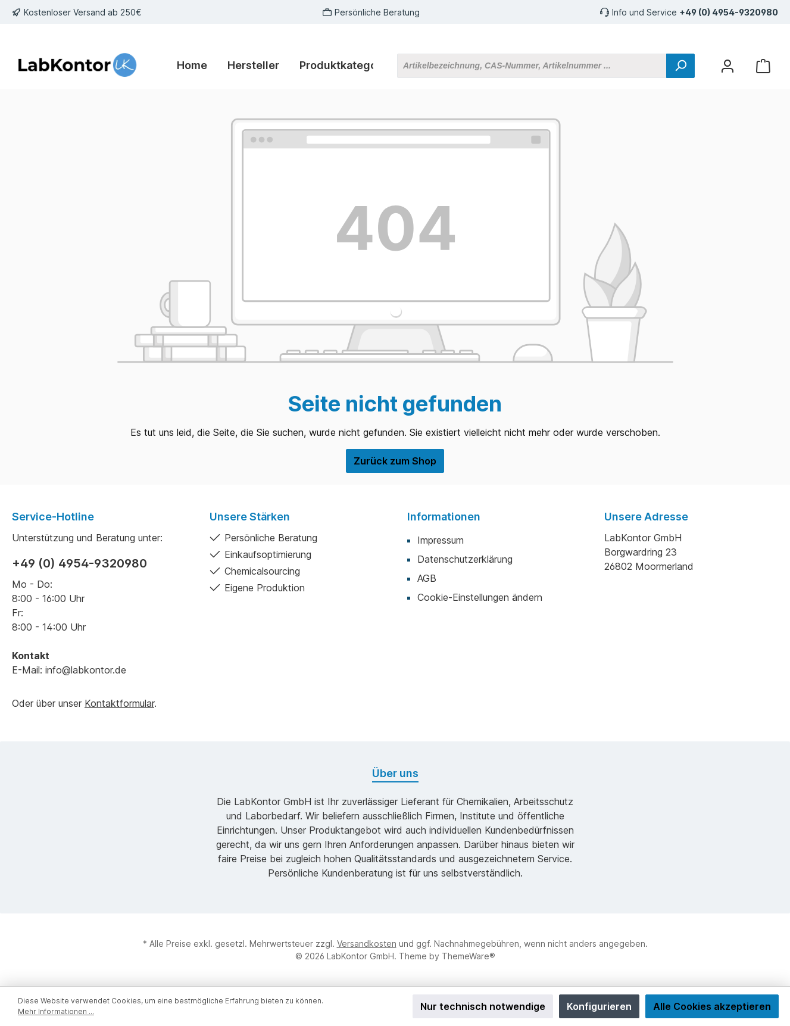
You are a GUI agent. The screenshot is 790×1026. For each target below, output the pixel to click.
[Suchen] (680, 66)
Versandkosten (366, 943)
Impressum (440, 540)
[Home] (192, 65)
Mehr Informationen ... (56, 1011)
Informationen (443, 516)
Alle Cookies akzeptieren (712, 1006)
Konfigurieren (599, 1006)
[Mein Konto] (727, 66)
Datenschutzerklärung (465, 559)
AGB (426, 578)
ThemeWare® (468, 956)
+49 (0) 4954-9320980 (728, 12)
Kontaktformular (119, 703)
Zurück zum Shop (395, 461)
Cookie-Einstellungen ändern (479, 597)
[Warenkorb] (763, 66)
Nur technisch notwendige (482, 1006)
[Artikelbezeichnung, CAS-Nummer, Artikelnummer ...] (532, 66)
